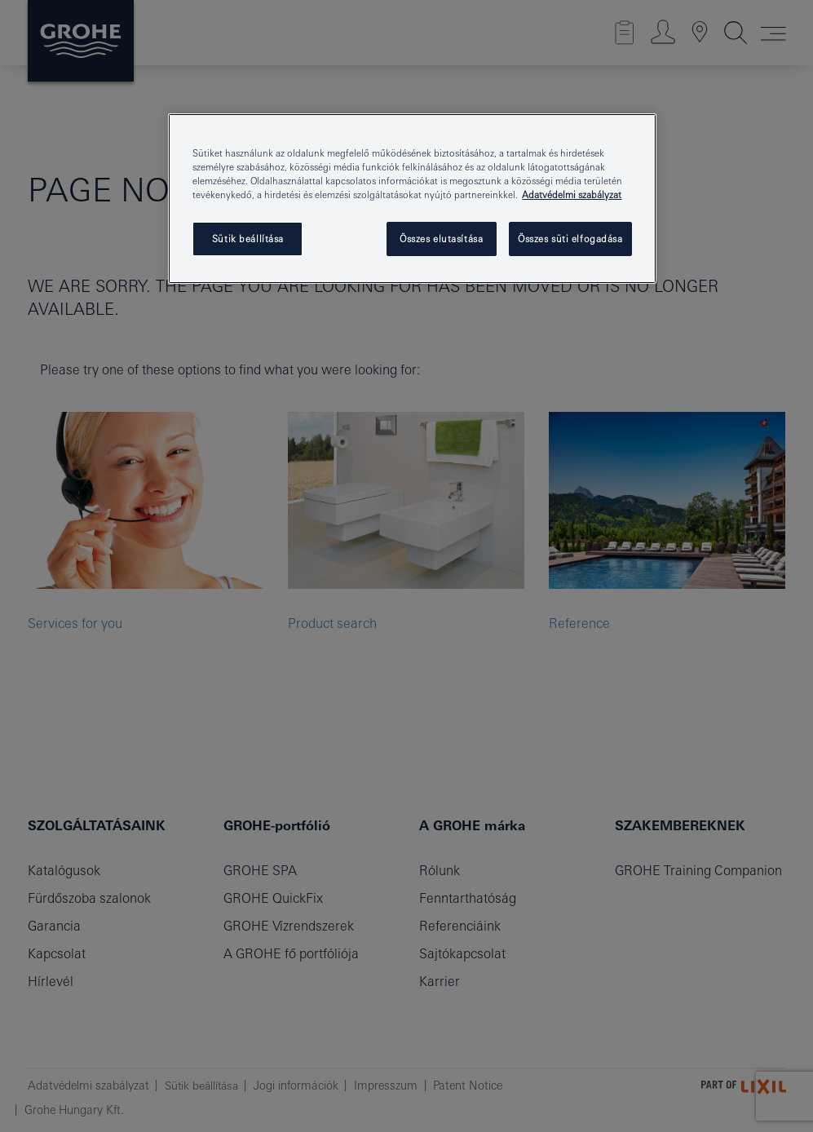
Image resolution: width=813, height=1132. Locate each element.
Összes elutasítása (441, 238)
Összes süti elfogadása (570, 238)
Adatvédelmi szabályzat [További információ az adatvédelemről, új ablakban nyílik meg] (571, 194)
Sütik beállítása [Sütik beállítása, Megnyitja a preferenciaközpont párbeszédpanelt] (248, 238)
